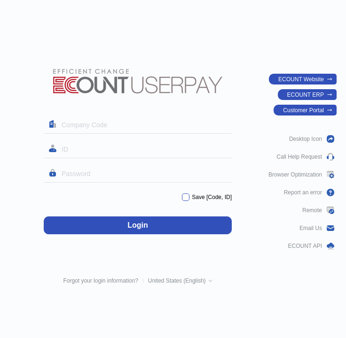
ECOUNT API (305, 246)
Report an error (303, 192)
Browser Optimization (295, 174)
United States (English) (177, 281)
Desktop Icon (305, 139)
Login (137, 225)
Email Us (310, 228)
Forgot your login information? (100, 280)
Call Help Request (299, 157)
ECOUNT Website (301, 79)
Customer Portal (303, 110)
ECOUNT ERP (305, 95)
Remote (312, 210)
